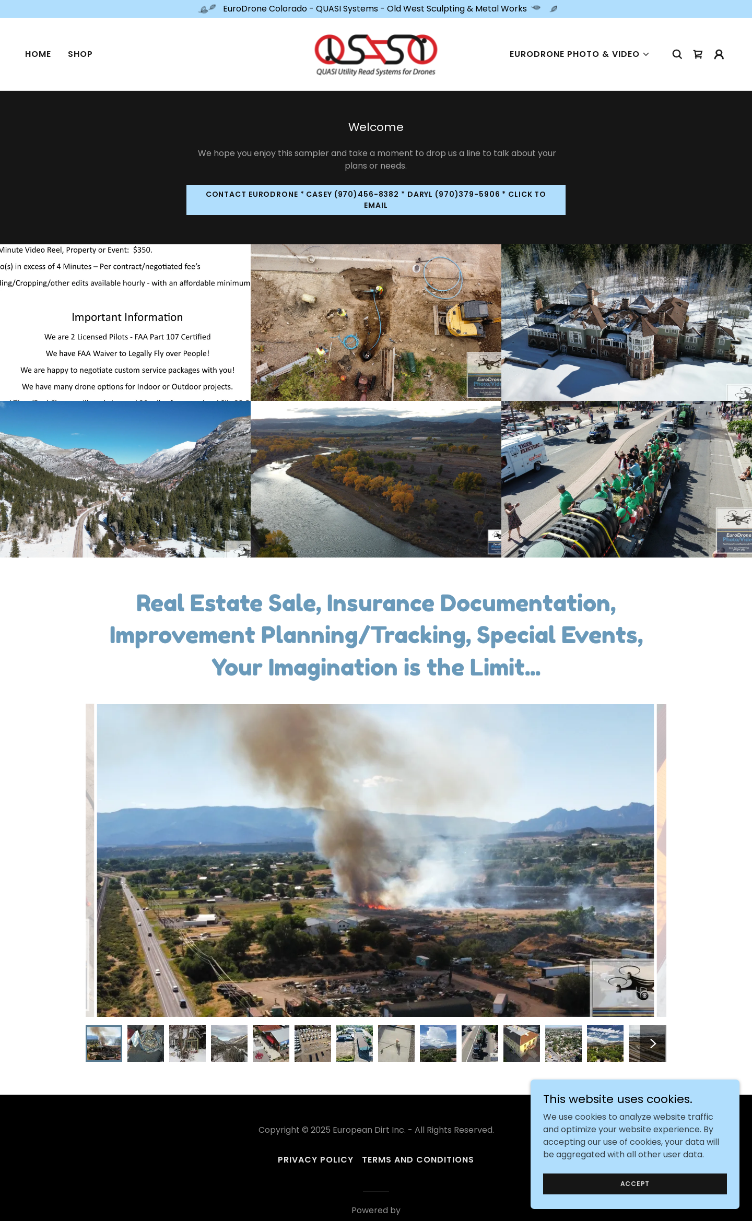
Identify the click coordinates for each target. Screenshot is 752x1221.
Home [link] (38, 54)
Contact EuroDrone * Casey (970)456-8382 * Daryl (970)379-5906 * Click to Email (376, 199)
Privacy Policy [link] (316, 1160)
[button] (580, 54)
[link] (376, 54)
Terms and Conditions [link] (418, 1160)
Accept (635, 1183)
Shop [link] (80, 54)
